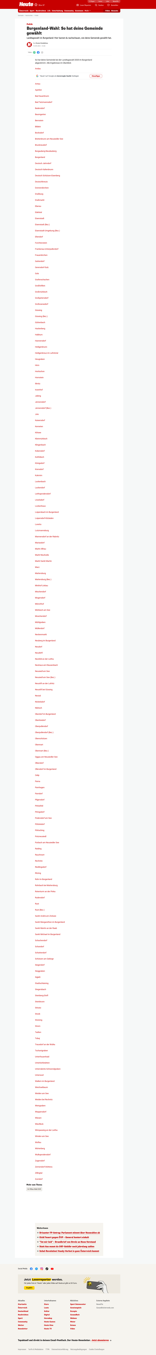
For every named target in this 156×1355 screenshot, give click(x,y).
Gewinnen (79, 11)
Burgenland (40, 157)
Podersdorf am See (43, 818)
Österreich (23, 11)
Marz (37, 567)
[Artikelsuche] (99, 5)
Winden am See (42, 1136)
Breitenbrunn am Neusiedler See (49, 139)
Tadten (38, 1032)
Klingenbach (40, 445)
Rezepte (73, 1311)
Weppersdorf (40, 1112)
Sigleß (37, 977)
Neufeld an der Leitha (44, 659)
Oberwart (39, 744)
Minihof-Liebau (41, 585)
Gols (37, 273)
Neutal (38, 695)
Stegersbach (40, 989)
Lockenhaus (40, 506)
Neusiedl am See (42, 671)
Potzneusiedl (40, 836)
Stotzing (38, 1020)
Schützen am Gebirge (44, 959)
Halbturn (39, 334)
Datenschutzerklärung (60, 1349)
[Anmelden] (112, 5)
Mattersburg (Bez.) (43, 579)
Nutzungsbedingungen (78, 1349)
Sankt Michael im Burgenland (47, 934)
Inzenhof (39, 390)
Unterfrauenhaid (42, 1057)
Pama (37, 781)
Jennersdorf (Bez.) (43, 408)
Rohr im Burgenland (43, 879)
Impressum (22, 1349)
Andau (38, 68)
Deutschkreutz (41, 182)
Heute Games (49, 1322)
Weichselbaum (41, 1087)
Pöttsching (39, 830)
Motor (72, 1322)
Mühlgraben (40, 622)
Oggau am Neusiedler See (46, 757)
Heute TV (48, 1329)
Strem (37, 1026)
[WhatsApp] (34, 52)
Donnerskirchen (42, 188)
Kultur (46, 1311)
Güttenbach (40, 322)
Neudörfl (39, 653)
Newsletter (23, 1329)
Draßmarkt (39, 200)
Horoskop (48, 1318)
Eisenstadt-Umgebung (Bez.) (47, 230)
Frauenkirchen (41, 255)
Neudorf (38, 647)
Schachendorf (41, 940)
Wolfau (38, 1142)
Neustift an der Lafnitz (44, 683)
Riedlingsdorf (40, 867)
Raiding (38, 848)
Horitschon (40, 371)
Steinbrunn (40, 1001)
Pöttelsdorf (40, 824)
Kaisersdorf (40, 420)
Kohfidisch (39, 457)
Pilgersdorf (39, 800)
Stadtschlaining (41, 983)
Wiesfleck (39, 1124)
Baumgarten (40, 114)
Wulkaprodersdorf (43, 1154)
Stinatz (38, 1008)
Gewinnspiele (75, 1308)
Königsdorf (39, 463)
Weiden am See (42, 1093)
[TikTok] (47, 1268)
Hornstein (39, 377)
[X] (36, 1268)
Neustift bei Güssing (43, 689)
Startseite (21, 15)
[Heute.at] (26, 4)
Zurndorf (39, 1179)
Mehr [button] (87, 11)
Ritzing (38, 873)
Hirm (37, 365)
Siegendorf (40, 965)
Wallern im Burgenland (45, 1081)
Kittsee (38, 432)
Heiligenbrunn (41, 347)
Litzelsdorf (39, 500)
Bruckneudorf (41, 145)
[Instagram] (41, 1268)
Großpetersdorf (41, 298)
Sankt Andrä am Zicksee (45, 916)
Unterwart (39, 1075)
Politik (36, 15)
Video (72, 1329)
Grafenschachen (42, 279)
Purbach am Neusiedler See (47, 842)
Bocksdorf (39, 133)
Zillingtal (38, 1173)
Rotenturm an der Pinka (45, 891)
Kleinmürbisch (41, 438)
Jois (37, 414)
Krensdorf (39, 469)
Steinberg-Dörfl (41, 995)
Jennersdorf (40, 402)
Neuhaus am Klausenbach (46, 665)
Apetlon (38, 90)
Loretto (38, 524)
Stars (46, 1304)
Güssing (38, 310)
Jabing (38, 396)
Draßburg (39, 194)
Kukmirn (38, 475)
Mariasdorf (40, 543)
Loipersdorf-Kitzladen (44, 518)
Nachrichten (41, 11)
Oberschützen (41, 738)
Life (49, 11)
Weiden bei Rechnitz (44, 1099)
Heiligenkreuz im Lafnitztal (46, 353)
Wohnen (73, 1318)
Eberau (38, 206)
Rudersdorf (40, 897)
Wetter (21, 1325)
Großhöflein (40, 286)
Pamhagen (40, 787)
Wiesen (38, 1118)
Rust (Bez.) (40, 910)
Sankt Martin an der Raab (46, 928)
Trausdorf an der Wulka (45, 1044)
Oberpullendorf (41, 726)
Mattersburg (40, 573)
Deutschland (23, 1311)
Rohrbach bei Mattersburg (46, 885)
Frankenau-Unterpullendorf (46, 249)
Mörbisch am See (42, 610)
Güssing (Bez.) (41, 316)
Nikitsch (38, 708)
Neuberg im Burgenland (45, 640)
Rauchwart (39, 855)
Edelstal (38, 212)
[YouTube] (52, 1268)
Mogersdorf (40, 598)
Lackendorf (40, 487)
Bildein (38, 126)
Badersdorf (40, 108)
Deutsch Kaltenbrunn (44, 169)
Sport (32, 11)
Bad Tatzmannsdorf (43, 102)
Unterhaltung (57, 11)
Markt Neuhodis (42, 555)
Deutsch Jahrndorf (43, 163)
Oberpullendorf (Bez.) (44, 732)
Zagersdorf (40, 1161)
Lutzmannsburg (42, 530)
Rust (37, 904)
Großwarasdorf (41, 304)
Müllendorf (39, 628)
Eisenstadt (39, 218)
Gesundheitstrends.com (105, 1308)
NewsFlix (99, 1304)
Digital (47, 1315)
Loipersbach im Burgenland (47, 512)
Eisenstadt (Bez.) (42, 224)
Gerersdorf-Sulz (42, 267)
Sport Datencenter (78, 1304)
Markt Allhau (40, 549)
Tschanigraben (41, 1050)
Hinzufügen (96, 76)
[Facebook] (38, 52)
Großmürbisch (41, 292)
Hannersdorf (40, 341)
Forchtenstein (41, 243)
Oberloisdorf (40, 720)
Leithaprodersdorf (43, 494)
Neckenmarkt (41, 634)
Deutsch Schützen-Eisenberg (47, 175)
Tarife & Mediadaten (35, 1349)
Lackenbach (40, 481)
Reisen (73, 1325)
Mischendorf (40, 591)
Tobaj (37, 1038)
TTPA (47, 1349)
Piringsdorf (39, 812)
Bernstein (39, 120)
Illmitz (37, 383)
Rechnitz (39, 861)
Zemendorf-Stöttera (43, 1167)
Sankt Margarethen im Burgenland (50, 922)
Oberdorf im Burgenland (45, 714)
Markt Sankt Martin (43, 561)
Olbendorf (39, 763)
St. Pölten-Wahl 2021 (34, 1189)
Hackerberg (40, 328)
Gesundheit (75, 1315)
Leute (46, 1308)
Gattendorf (39, 261)
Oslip (37, 775)
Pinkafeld (39, 806)
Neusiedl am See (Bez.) (45, 677)
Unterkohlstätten (42, 1063)
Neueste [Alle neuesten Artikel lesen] (114, 11)
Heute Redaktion (42, 43)
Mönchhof (39, 604)
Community (69, 11)
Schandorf (39, 946)
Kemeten (39, 426)
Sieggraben (40, 971)
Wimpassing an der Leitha (46, 1130)
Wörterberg (40, 1148)
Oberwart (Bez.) (42, 751)
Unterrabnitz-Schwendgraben (48, 1069)
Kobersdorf (40, 451)
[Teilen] (42, 52)
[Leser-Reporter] (83, 5)
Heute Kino (48, 1325)
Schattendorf (40, 952)
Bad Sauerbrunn (42, 96)
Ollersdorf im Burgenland (45, 769)
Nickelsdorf (40, 702)
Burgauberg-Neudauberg (45, 151)
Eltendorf (39, 237)
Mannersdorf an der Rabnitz (47, 536)
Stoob (37, 1014)
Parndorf (39, 793)
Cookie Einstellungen (96, 1349)
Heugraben (40, 359)
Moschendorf (41, 616)
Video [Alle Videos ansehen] (107, 11)
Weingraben (40, 1105)
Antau (37, 84)
